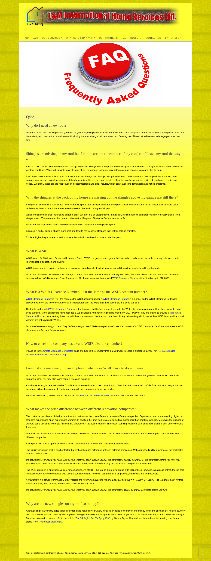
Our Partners (108, 38)
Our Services (52, 38)
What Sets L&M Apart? (80, 38)
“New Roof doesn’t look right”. (48, 521)
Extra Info (173, 38)
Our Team (31, 38)
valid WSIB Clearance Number (59, 309)
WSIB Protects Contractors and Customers (97, 395)
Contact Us (153, 38)
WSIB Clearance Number (125, 278)
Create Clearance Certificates (58, 351)
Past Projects (132, 38)
